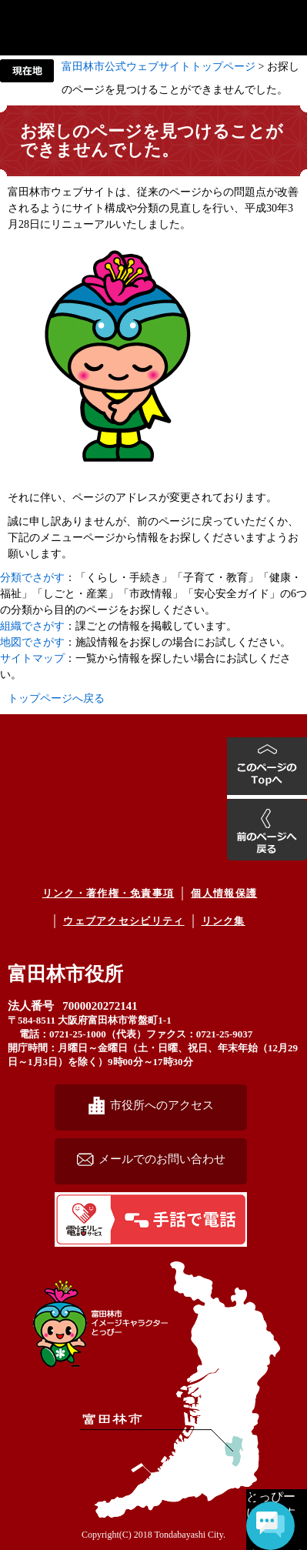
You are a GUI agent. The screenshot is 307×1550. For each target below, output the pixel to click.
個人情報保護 (224, 893)
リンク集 (223, 921)
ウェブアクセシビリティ (123, 921)
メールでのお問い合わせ (161, 1158)
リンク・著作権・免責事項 (108, 893)
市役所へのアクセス (162, 1104)
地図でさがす (32, 642)
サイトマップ (32, 658)
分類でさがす (32, 577)
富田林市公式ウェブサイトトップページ (158, 66)
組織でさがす (32, 626)
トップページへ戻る (56, 698)
